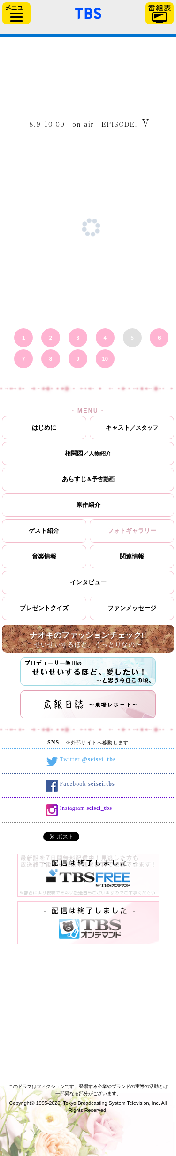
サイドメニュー (16, 13)
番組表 (159, 13)
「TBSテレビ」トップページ (88, 12)
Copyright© (22, 1103)
